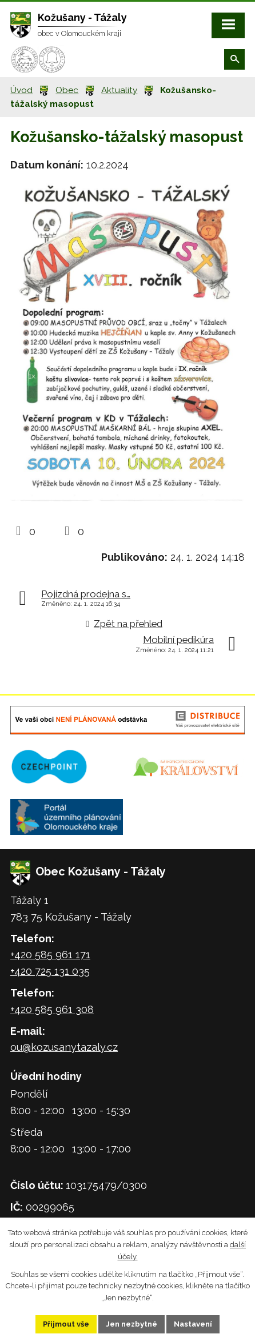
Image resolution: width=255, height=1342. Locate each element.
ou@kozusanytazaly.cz (64, 1047)
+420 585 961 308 (52, 1009)
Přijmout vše (66, 1324)
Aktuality (119, 90)
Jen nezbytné (131, 1324)
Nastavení (193, 1324)
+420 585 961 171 (50, 955)
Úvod (21, 90)
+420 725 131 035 (50, 971)
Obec (66, 90)
